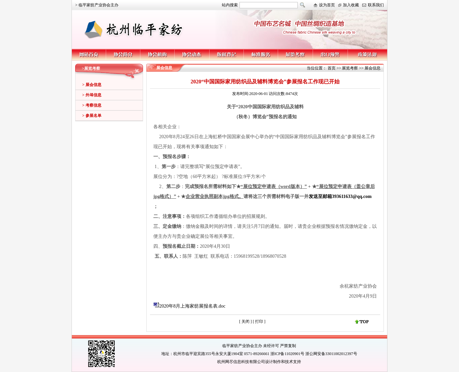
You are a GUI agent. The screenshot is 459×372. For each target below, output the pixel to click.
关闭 (245, 321)
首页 (332, 68)
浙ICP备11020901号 (287, 353)
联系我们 (376, 5)
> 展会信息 (91, 84)
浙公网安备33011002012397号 (331, 353)
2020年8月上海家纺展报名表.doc (192, 306)
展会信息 (373, 68)
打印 (259, 321)
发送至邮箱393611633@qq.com (340, 196)
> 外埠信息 (91, 95)
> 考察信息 (91, 105)
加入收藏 (351, 5)
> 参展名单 (91, 115)
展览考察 (350, 68)
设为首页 (327, 5)
